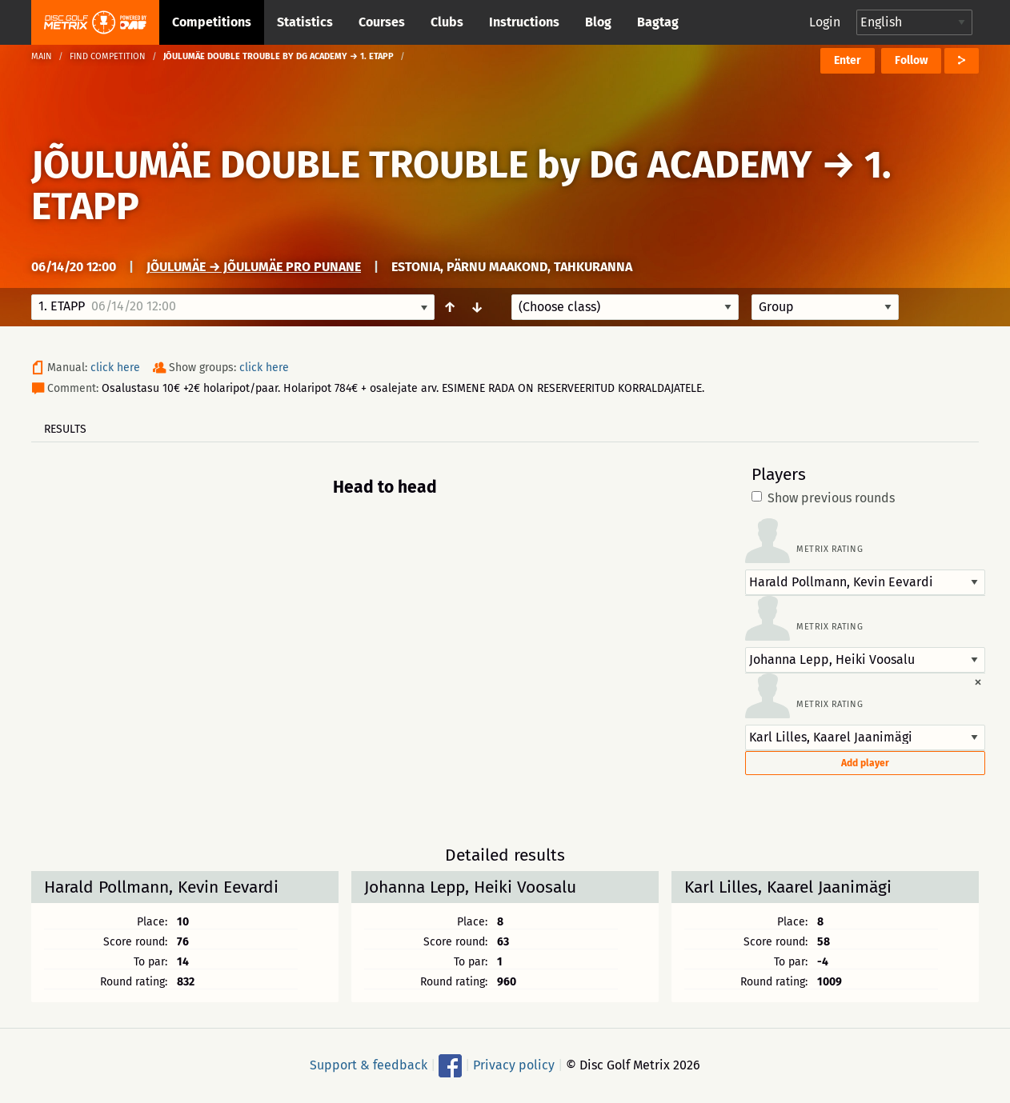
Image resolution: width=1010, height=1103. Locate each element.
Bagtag (658, 22)
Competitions (211, 22)
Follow (911, 60)
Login (824, 22)
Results (65, 429)
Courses (382, 22)
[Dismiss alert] (978, 681)
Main (41, 56)
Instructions (524, 22)
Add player (865, 763)
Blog (598, 22)
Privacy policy (514, 1065)
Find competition (108, 56)
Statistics (305, 22)
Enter (847, 60)
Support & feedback (368, 1065)
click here (115, 367)
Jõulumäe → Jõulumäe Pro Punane (253, 266)
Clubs (447, 22)
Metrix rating (829, 549)
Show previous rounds (823, 498)
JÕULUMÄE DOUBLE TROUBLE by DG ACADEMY (421, 165)
